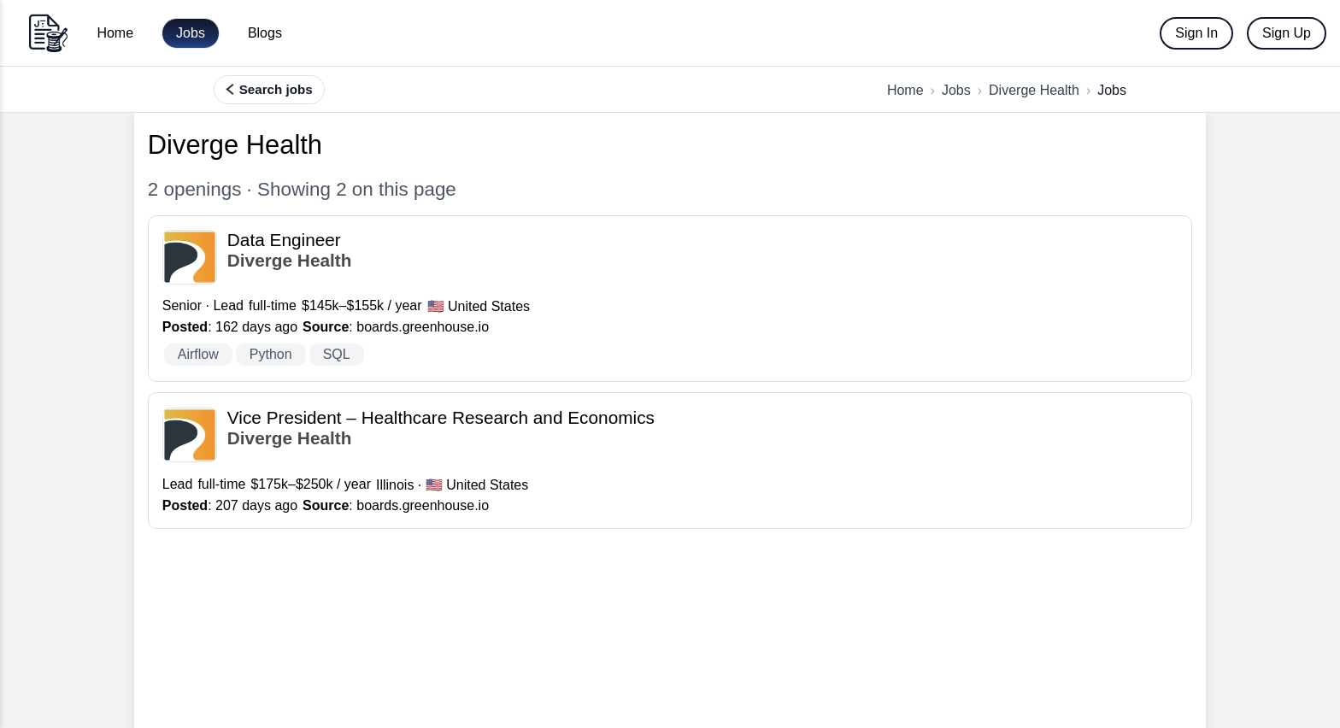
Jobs (190, 33)
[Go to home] (48, 33)
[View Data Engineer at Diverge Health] (670, 298)
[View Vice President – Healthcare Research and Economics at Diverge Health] (670, 460)
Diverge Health (1034, 90)
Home (115, 33)
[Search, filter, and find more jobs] (269, 89)
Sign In (1196, 33)
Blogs (265, 33)
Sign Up (1286, 33)
